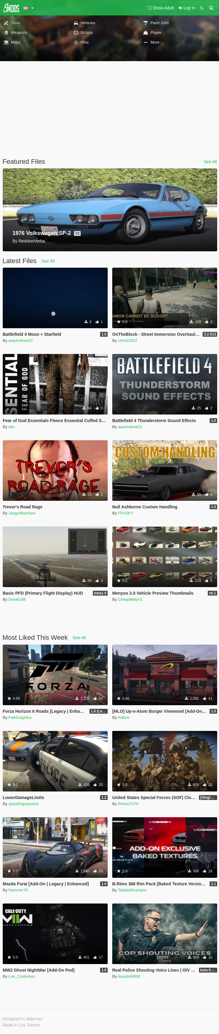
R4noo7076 (128, 803)
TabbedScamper (132, 890)
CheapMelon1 (130, 599)
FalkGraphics (20, 717)
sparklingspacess (23, 803)
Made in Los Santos (21, 1024)
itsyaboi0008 (129, 976)
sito (11, 427)
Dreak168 (16, 599)
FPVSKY (125, 513)
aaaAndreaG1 (20, 340)
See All (210, 161)
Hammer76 (18, 890)
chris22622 (127, 340)
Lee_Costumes (21, 976)
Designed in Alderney (22, 1018)
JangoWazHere (21, 513)
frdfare (124, 717)
